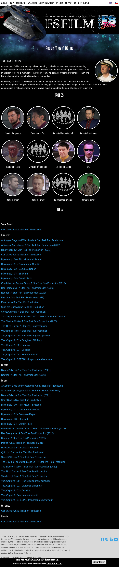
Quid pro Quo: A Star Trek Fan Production (22, 307)
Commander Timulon (63, 200)
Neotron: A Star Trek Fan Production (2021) (23, 293)
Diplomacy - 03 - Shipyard (14, 273)
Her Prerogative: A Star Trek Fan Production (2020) (27, 288)
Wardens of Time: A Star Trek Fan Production (24, 331)
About (4, 2)
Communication (46, 2)
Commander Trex (38, 133)
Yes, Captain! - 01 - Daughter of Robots (21, 340)
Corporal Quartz (88, 200)
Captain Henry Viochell (63, 133)
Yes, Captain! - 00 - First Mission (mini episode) (25, 335)
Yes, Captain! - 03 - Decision (15, 350)
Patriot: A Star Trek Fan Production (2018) (22, 297)
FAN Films (20, 2)
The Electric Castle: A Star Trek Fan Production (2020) (29, 321)
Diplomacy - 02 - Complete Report (18, 269)
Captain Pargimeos (12, 133)
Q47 (88, 167)
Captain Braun (13, 200)
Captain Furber (38, 200)
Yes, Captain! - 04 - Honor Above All (19, 354)
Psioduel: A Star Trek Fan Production (20, 302)
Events (59, 2)
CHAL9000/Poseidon (38, 167)
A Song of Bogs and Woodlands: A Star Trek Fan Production (32, 240)
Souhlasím (99, 562)
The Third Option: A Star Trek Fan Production (24, 326)
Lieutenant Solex (63, 167)
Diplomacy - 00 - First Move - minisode (21, 259)
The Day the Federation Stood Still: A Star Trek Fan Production (33, 316)
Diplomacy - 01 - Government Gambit (20, 264)
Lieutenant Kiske (12, 167)
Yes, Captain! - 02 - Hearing (15, 345)
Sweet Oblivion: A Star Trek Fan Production (23, 312)
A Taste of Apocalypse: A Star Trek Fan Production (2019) (30, 245)
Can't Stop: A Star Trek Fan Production (21, 229)
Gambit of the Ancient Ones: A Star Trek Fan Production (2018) (33, 283)
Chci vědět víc (54, 564)
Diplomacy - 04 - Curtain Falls (16, 278)
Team (11, 2)
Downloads (83, 2)
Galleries (32, 2)
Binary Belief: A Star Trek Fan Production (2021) (26, 250)
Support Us (70, 2)
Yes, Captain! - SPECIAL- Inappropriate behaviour (27, 359)
